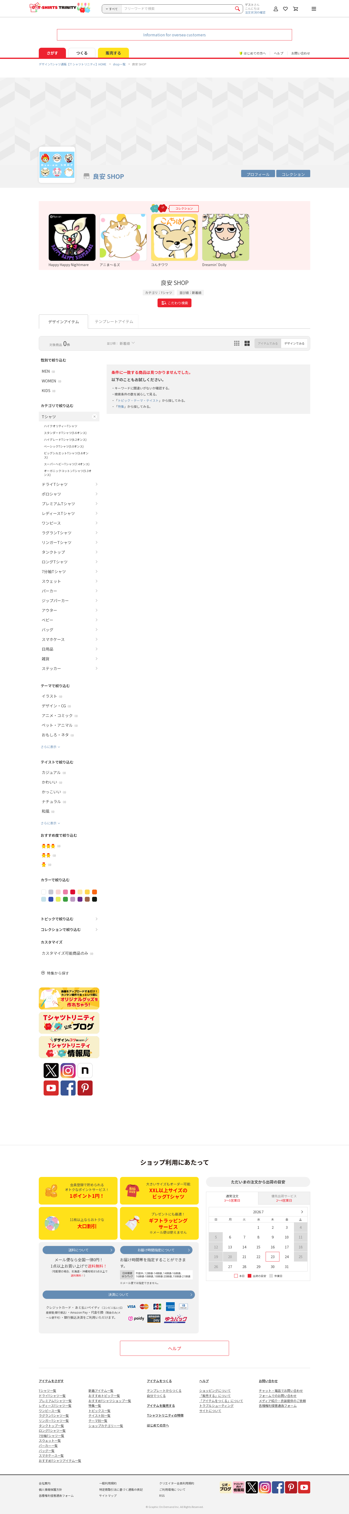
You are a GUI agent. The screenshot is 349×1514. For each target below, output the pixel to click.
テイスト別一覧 (99, 1415)
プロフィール (258, 174)
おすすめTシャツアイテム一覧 (60, 1460)
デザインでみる (294, 343)
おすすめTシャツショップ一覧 (109, 1400)
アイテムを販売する (161, 1405)
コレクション (293, 174)
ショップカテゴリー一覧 (105, 1425)
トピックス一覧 (99, 1410)
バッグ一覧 (47, 1450)
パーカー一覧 (48, 1445)
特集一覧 (94, 1405)
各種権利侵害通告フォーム (278, 1405)
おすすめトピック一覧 (104, 1395)
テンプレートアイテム (114, 321)
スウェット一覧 (50, 1440)
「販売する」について (215, 1395)
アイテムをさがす (51, 1381)
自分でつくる (156, 1395)
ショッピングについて (215, 1390)
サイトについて (210, 1410)
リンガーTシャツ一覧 (54, 1420)
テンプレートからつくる (164, 1390)
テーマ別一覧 (97, 1420)
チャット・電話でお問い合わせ (281, 1390)
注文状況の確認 (255, 12)
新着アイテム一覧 (100, 1390)
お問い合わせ (300, 53)
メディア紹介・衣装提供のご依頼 (282, 1400)
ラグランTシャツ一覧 (54, 1415)
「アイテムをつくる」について (221, 1400)
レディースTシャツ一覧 (55, 1405)
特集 (121, 406)
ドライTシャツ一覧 (52, 1395)
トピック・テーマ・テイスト (138, 400)
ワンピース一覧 (50, 1410)
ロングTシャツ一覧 (52, 1430)
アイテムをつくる (159, 1381)
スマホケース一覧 (51, 1455)
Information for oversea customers (174, 35)
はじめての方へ (158, 1425)
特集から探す (58, 973)
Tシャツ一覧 (47, 1390)
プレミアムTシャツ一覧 (55, 1400)
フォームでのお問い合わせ (278, 1395)
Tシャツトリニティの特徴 (165, 1415)
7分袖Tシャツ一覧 (51, 1435)
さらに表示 (48, 746)
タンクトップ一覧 (51, 1425)
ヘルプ (278, 53)
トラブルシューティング (216, 1405)
